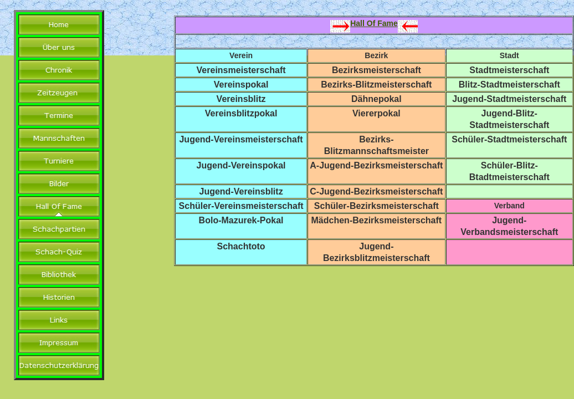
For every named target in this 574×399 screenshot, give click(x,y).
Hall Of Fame (374, 23)
